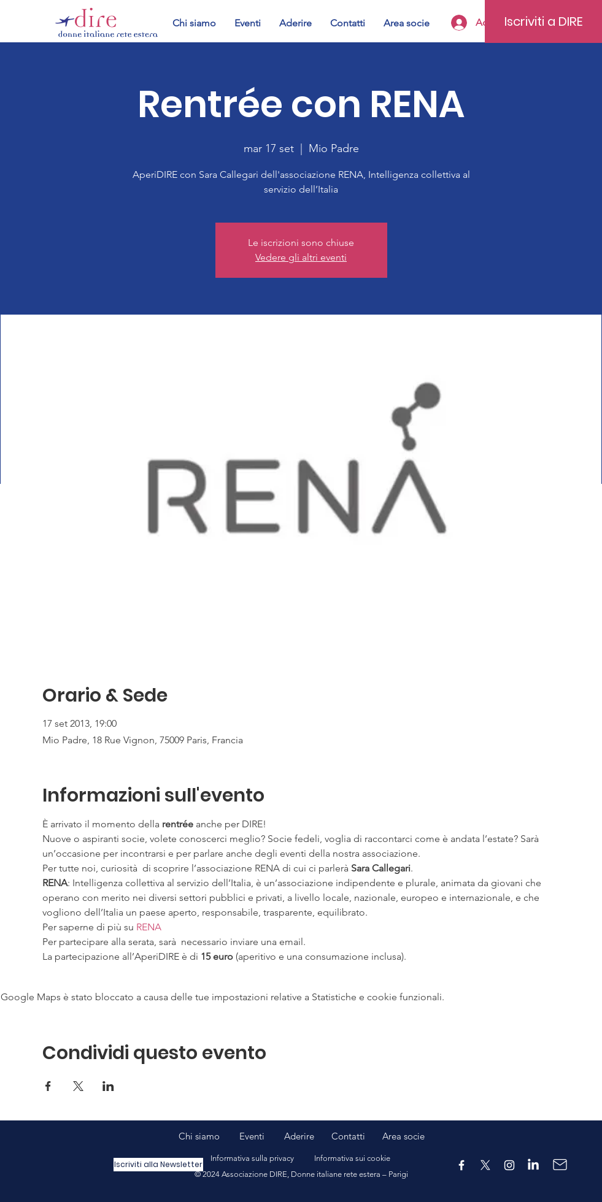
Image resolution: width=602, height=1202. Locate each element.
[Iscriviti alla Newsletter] (158, 1164)
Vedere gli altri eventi (301, 257)
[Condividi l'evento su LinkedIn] (108, 1086)
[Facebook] (461, 1165)
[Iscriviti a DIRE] (543, 21)
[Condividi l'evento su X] (78, 1086)
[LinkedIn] (533, 1165)
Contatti (348, 1136)
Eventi (261, 1136)
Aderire (299, 1136)
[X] (485, 1165)
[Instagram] (509, 1165)
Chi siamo (209, 1136)
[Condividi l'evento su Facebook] (48, 1086)
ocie (416, 1136)
